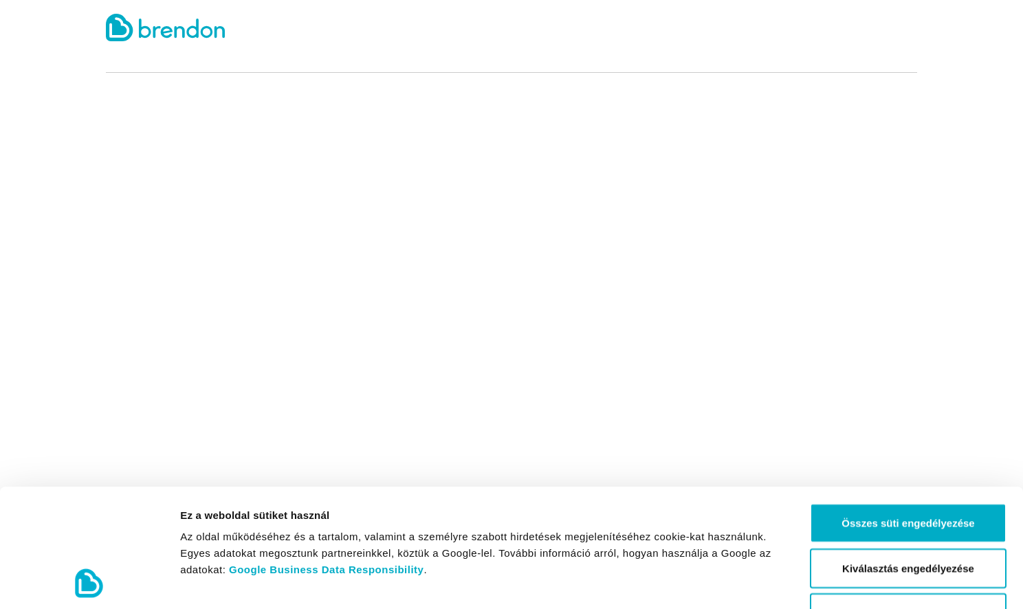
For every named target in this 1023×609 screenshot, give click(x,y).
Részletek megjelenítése (781, 582)
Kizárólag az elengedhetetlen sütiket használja (908, 510)
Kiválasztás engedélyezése (908, 457)
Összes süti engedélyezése (908, 412)
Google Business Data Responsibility (326, 459)
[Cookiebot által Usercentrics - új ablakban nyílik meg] (89, 582)
